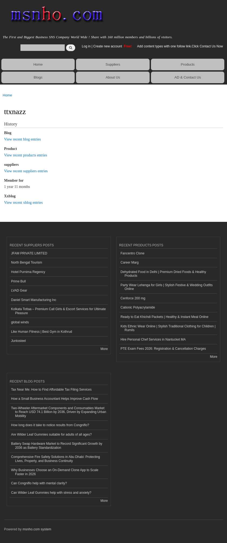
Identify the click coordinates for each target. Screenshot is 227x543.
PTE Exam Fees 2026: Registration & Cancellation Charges (163, 349)
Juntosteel (18, 341)
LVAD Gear (19, 290)
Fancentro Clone (133, 253)
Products (188, 64)
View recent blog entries (22, 139)
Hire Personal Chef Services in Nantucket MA (153, 339)
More (104, 349)
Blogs (38, 77)
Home (38, 64)
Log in (86, 46)
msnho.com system (37, 529)
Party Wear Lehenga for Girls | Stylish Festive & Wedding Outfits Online (167, 287)
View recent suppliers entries (26, 171)
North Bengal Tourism (26, 262)
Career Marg (130, 262)
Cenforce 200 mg (133, 298)
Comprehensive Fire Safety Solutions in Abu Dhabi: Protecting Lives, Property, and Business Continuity (55, 459)
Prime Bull (18, 281)
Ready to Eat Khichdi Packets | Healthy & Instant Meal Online (164, 317)
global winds (20, 322)
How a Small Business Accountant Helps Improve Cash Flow (54, 399)
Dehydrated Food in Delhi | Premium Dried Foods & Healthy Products (163, 274)
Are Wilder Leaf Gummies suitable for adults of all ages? (51, 434)
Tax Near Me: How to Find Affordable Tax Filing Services (51, 389)
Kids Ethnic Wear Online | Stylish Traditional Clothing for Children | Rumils (168, 328)
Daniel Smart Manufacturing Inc (33, 300)
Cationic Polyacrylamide (138, 307)
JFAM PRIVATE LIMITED (29, 253)
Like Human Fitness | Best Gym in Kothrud (41, 332)
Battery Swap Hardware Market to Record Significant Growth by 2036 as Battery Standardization (56, 445)
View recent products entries (25, 155)
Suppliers (113, 64)
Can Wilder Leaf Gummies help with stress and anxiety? (51, 493)
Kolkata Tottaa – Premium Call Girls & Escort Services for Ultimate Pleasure (58, 311)
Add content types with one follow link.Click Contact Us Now (180, 46)
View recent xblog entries (23, 203)
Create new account (108, 46)
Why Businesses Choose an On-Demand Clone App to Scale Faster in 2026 (54, 472)
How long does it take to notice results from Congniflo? (50, 425)
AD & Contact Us (187, 77)
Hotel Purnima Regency (28, 272)
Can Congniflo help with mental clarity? (39, 483)
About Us (113, 77)
